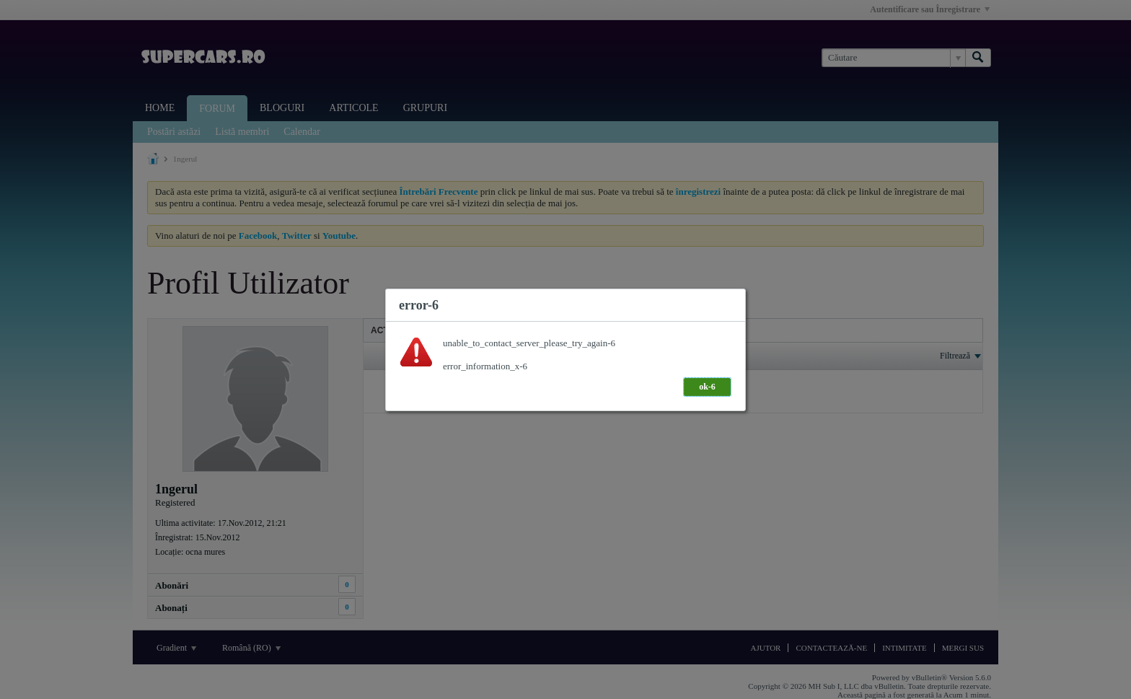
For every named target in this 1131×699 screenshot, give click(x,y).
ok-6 (707, 387)
